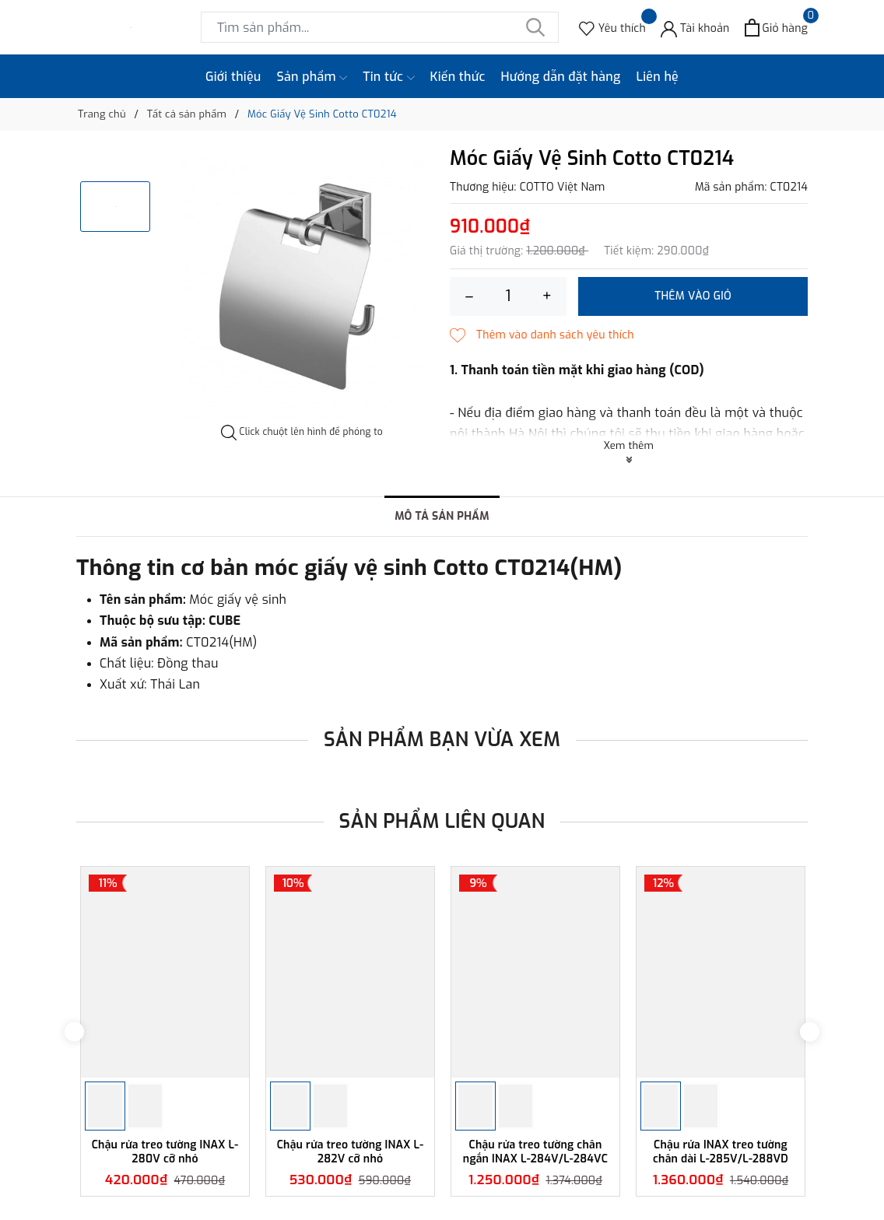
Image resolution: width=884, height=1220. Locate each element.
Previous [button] (74, 1031)
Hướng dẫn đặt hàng (561, 76)
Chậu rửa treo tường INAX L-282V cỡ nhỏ (350, 1152)
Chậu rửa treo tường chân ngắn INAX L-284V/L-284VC (535, 1152)
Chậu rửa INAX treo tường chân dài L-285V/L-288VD (720, 1152)
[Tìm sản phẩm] (380, 27)
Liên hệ (657, 76)
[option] (302, 286)
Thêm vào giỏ (692, 296)
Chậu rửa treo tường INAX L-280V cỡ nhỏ (165, 1152)
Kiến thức (458, 76)
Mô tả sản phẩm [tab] (442, 516)
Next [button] (809, 1031)
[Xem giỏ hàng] (776, 28)
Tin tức (388, 77)
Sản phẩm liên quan (442, 821)
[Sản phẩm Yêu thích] (612, 27)
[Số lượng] (508, 296)
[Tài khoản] (695, 27)
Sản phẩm (312, 77)
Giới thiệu (233, 76)
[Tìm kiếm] (535, 27)
